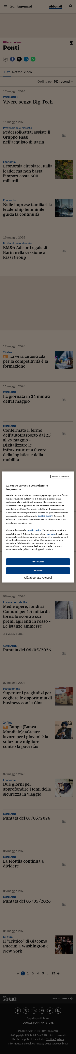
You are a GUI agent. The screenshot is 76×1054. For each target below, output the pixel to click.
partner (51, 534)
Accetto (38, 570)
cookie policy (45, 516)
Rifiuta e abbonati (60, 476)
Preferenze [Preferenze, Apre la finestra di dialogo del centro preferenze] (38, 561)
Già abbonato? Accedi (38, 577)
